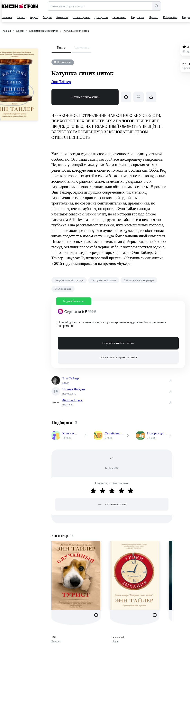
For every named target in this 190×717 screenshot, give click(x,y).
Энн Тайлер (61, 82)
